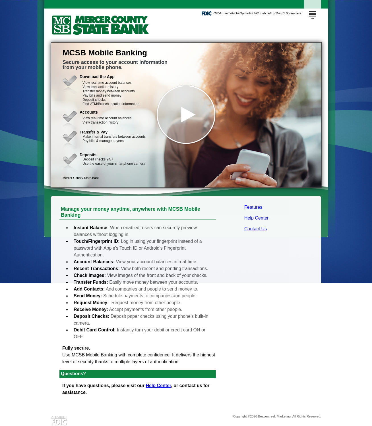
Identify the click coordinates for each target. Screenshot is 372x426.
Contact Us (255, 228)
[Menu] (312, 11)
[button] (186, 115)
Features (253, 207)
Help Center (256, 218)
